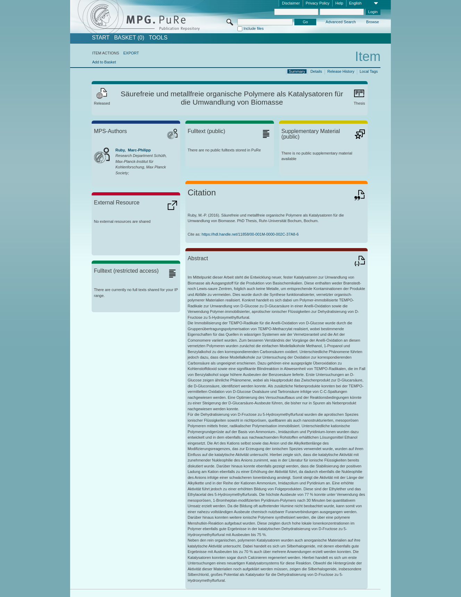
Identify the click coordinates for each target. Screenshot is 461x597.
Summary (297, 71)
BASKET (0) (129, 38)
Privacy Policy (317, 3)
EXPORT (131, 53)
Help (339, 3)
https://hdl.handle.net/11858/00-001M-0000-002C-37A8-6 (250, 234)
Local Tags (369, 71)
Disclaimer (291, 3)
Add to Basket (104, 62)
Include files (253, 28)
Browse (372, 22)
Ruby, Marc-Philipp (133, 150)
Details (316, 71)
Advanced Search (341, 22)
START (101, 38)
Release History (340, 71)
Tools (158, 38)
